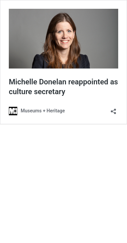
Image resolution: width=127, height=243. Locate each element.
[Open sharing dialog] (113, 109)
